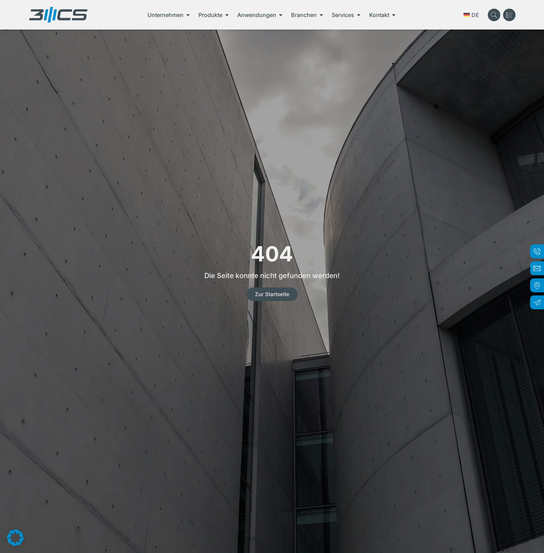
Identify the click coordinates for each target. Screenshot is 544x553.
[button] (15, 537)
